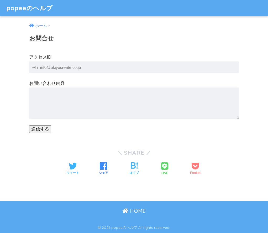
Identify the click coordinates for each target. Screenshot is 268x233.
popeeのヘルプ (30, 8)
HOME (134, 211)
